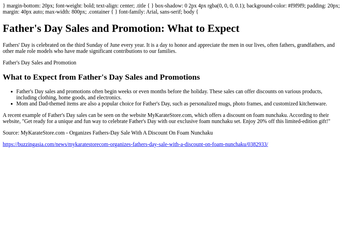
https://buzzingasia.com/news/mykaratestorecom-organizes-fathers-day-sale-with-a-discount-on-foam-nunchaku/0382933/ (135, 144)
